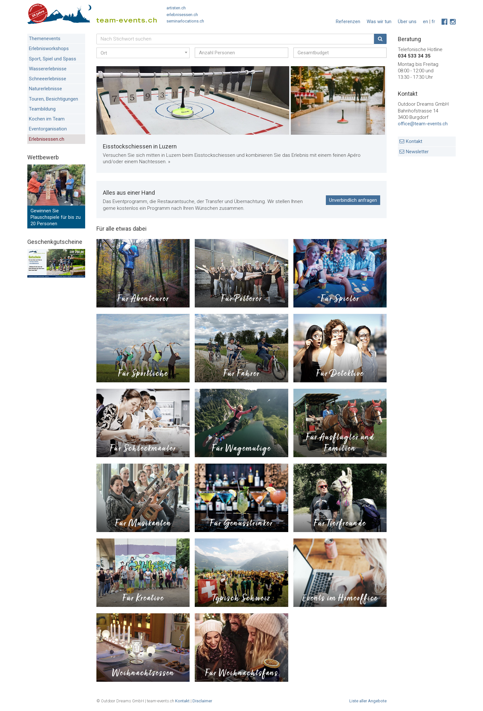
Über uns (407, 21)
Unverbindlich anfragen (353, 200)
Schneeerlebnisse (47, 79)
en (425, 21)
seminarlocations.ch (185, 21)
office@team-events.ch (423, 124)
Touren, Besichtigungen (53, 99)
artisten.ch (176, 7)
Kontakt (414, 141)
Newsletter (417, 152)
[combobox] (143, 53)
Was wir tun (379, 21)
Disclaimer (202, 700)
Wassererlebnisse (48, 69)
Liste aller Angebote (368, 700)
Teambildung (42, 109)
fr (433, 21)
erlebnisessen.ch (182, 14)
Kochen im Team (47, 119)
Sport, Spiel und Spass (52, 59)
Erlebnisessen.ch (46, 139)
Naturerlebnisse (45, 89)
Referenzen (348, 21)
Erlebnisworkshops (49, 48)
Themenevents (44, 38)
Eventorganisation (48, 129)
